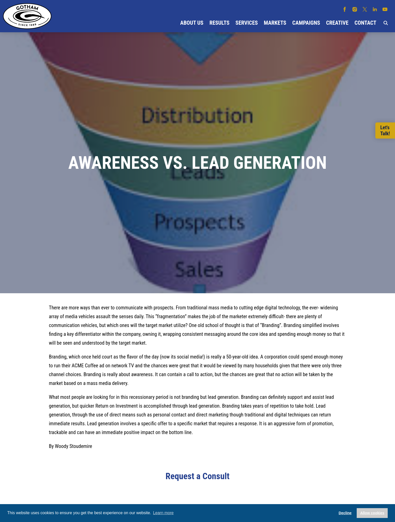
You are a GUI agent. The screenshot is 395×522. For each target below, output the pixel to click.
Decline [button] (345, 513)
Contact (365, 23)
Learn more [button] (163, 513)
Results (219, 23)
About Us (191, 23)
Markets (275, 23)
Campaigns (306, 23)
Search (385, 23)
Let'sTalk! (385, 130)
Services (247, 23)
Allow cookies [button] (372, 513)
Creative (337, 23)
